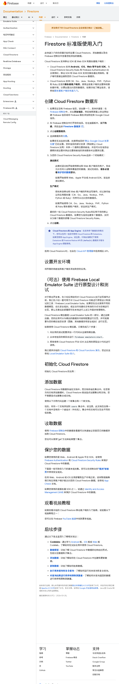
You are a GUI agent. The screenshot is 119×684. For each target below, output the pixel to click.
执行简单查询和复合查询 (62, 571)
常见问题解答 (98, 670)
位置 (65, 136)
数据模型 (54, 550)
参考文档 (68, 17)
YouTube (69, 666)
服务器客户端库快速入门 (66, 91)
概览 (5, 17)
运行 (42, 3)
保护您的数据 (64, 172)
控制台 (57, 112)
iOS (85, 542)
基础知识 (15, 17)
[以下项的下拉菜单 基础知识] (22, 17)
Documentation (13, 11)
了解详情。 (98, 28)
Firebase (48, 37)
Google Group (98, 662)
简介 (61, 353)
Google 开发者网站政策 (88, 588)
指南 (41, 653)
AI (29, 17)
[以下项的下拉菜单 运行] (47, 3)
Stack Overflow (99, 657)
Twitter (69, 662)
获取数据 (54, 566)
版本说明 (96, 666)
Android (75, 542)
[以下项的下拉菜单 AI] (33, 17)
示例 (78, 17)
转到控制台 (109, 3)
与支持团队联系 (99, 653)
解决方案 (56, 3)
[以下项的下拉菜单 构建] (34, 3)
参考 (41, 657)
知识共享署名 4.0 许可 (81, 585)
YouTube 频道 (69, 519)
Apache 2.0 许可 (48, 588)
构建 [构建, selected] (41, 17)
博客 (98, 3)
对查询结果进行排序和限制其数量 (66, 575)
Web (95, 542)
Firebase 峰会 (71, 657)
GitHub (42, 670)
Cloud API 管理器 (85, 251)
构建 (29, 3)
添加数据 (54, 558)
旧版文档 (96, 674)
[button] (16, 21)
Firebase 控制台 (57, 430)
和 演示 (80, 350)
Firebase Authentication (56, 460)
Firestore (33, 11)
